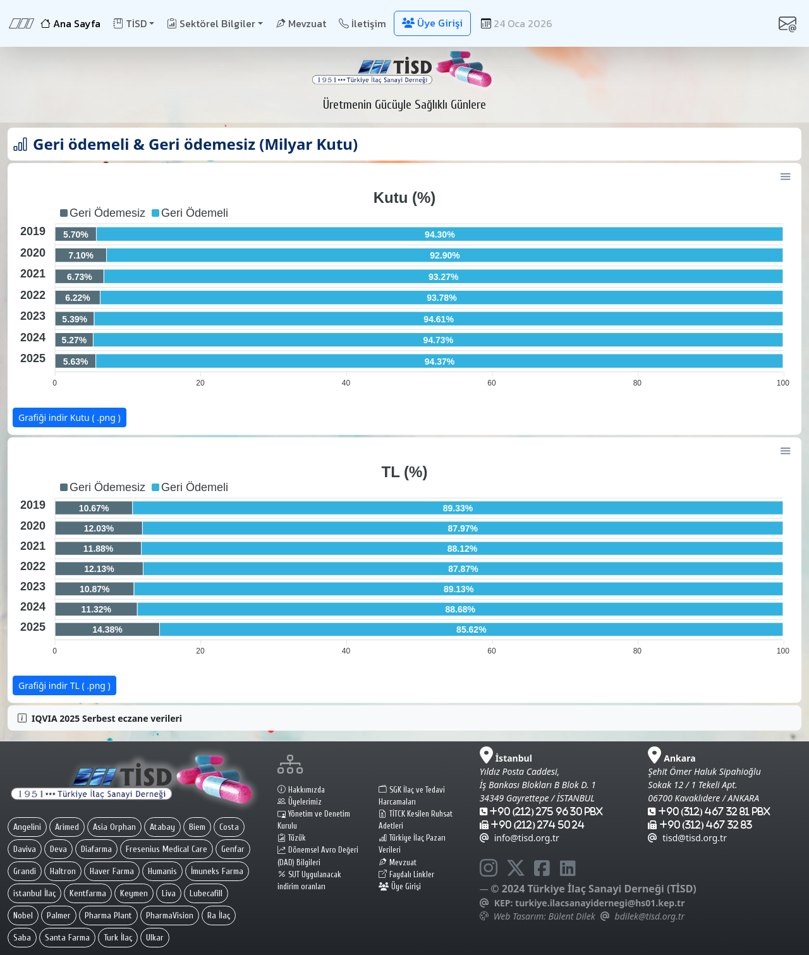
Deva (58, 849)
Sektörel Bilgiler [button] (211, 23)
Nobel (23, 915)
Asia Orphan (114, 827)
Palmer (59, 915)
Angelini (27, 827)
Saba (22, 937)
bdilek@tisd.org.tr (649, 916)
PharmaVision (169, 915)
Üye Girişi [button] (432, 22)
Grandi (24, 871)
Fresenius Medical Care (166, 849)
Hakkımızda (301, 790)
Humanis (162, 871)
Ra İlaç (218, 915)
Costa (229, 827)
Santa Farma (67, 937)
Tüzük (291, 838)
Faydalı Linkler (406, 874)
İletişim (362, 23)
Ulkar (155, 937)
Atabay (162, 827)
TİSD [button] (130, 23)
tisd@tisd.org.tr (687, 838)
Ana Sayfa (70, 23)
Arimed (67, 827)
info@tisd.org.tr (519, 838)
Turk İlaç (118, 937)
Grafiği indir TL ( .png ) (64, 685)
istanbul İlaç (34, 893)
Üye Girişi (400, 886)
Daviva (24, 849)
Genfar (233, 849)
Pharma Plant (108, 915)
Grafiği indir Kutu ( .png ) (69, 417)
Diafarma (96, 849)
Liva (169, 893)
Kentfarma (88, 893)
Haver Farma (112, 871)
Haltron (63, 871)
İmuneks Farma (217, 871)
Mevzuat (301, 23)
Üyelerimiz (299, 802)
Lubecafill (206, 893)
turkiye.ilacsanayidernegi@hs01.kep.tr (599, 903)
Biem (197, 827)
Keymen (134, 893)
